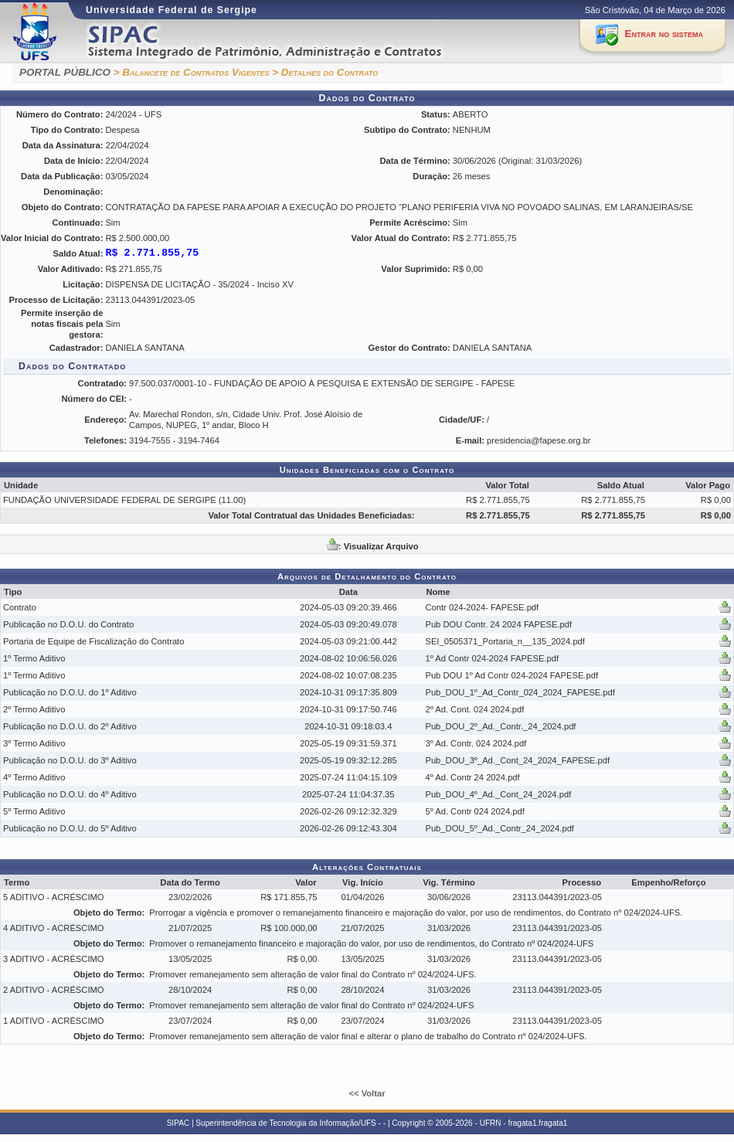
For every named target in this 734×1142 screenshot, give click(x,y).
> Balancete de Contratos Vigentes (192, 72)
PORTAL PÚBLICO (64, 72)
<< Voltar (366, 1093)
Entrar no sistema (664, 33)
